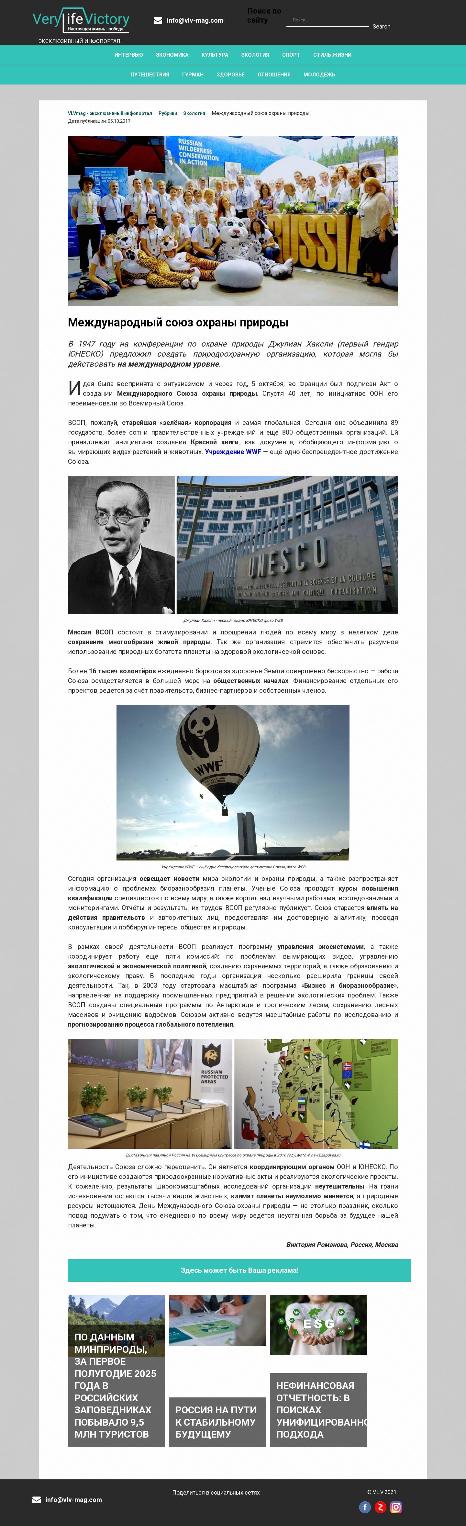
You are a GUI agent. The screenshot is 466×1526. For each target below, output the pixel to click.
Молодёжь (319, 75)
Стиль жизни (332, 55)
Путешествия (150, 75)
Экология (255, 55)
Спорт (291, 55)
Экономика (172, 55)
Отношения (274, 75)
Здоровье (230, 75)
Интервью (129, 55)
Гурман (193, 75)
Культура (215, 55)
